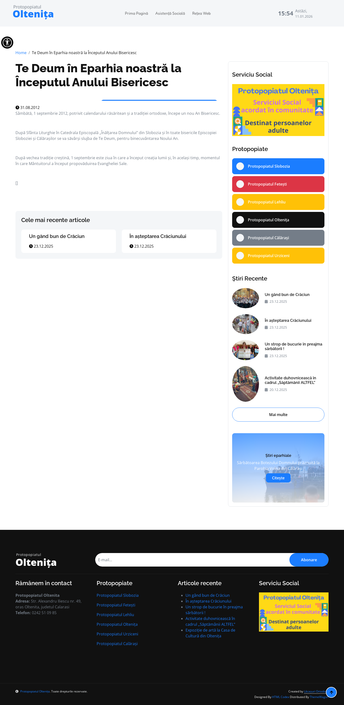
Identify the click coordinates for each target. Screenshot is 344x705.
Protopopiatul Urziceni (117, 634)
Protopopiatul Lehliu (115, 614)
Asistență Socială (170, 13)
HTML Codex (280, 697)
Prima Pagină (136, 13)
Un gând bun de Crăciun (57, 236)
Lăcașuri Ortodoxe (316, 691)
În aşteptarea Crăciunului (157, 236)
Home (21, 52)
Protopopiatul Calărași (117, 643)
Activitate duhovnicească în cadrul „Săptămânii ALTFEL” (290, 380)
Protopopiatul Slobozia (118, 595)
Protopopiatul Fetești (116, 605)
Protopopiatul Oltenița (117, 624)
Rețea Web (201, 13)
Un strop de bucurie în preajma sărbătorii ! (293, 346)
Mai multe (278, 414)
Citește (278, 478)
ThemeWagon (319, 697)
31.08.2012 (27, 107)
